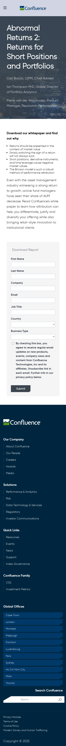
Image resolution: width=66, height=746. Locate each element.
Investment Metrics (18, 589)
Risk (8, 498)
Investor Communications (22, 518)
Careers (11, 459)
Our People (13, 453)
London (10, 622)
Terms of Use (10, 721)
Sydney (10, 662)
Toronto (10, 683)
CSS (8, 582)
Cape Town (12, 615)
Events (10, 543)
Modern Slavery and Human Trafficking (25, 730)
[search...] (29, 699)
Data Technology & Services (24, 505)
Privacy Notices (12, 717)
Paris (8, 656)
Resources (12, 537)
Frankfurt (11, 642)
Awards (10, 466)
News (9, 550)
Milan (9, 676)
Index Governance (18, 564)
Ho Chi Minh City (15, 669)
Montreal (11, 628)
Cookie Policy (11, 725)
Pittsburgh (11, 635)
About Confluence (17, 446)
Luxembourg (13, 649)
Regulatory (13, 511)
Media (10, 473)
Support (11, 557)
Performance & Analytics (21, 491)
